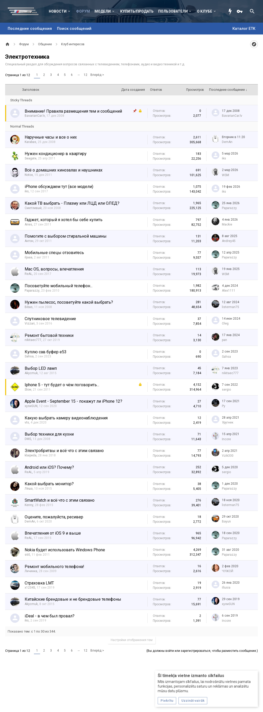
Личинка (31, 571)
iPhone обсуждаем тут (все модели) (59, 186)
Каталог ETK (243, 28)
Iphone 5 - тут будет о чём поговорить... (62, 384)
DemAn (227, 142)
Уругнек (227, 422)
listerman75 (230, 307)
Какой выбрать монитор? (49, 483)
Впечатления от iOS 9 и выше (53, 533)
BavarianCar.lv (35, 116)
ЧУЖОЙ (227, 571)
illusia (226, 587)
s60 (27, 554)
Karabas (30, 142)
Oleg (225, 323)
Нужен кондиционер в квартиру (56, 153)
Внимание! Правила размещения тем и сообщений (73, 111)
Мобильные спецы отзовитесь (54, 252)
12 (85, 75)
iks (224, 158)
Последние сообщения (30, 28)
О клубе (204, 11)
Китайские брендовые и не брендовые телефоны (73, 599)
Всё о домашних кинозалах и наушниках (63, 170)
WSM (225, 175)
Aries (28, 224)
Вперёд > (97, 75)
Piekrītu (167, 700)
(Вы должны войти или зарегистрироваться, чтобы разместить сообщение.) (202, 651)
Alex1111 (228, 290)
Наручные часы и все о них (51, 137)
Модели (103, 11)
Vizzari (30, 323)
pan (224, 340)
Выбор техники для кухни (49, 434)
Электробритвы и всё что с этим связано (64, 450)
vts (27, 422)
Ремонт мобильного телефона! (54, 566)
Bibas (29, 307)
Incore (226, 439)
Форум (83, 11)
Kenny (29, 505)
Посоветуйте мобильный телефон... (58, 285)
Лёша (29, 488)
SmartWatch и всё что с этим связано (60, 500)
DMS (28, 439)
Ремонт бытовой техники (49, 335)
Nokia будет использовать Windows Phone (65, 549)
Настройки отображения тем (132, 640)
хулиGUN (31, 406)
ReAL (28, 274)
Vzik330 (227, 455)
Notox (29, 175)
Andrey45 (229, 241)
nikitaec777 (33, 340)
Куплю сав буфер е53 (46, 351)
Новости (58, 11)
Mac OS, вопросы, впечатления (54, 269)
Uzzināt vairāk (192, 700)
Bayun (226, 521)
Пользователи (173, 11)
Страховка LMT (39, 583)
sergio (226, 389)
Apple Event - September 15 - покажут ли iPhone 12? (73, 401)
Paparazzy (229, 208)
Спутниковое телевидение (50, 318)
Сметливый (33, 208)
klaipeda (30, 455)
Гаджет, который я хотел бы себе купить (63, 219)
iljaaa (28, 257)
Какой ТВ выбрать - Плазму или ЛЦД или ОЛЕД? (72, 203)
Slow (28, 389)
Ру (223, 406)
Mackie (227, 224)
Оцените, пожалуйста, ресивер (54, 517)
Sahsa (29, 356)
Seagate (30, 158)
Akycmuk (31, 373)
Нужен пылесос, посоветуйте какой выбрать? (69, 302)
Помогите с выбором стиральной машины (66, 236)
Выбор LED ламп (41, 368)
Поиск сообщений (74, 28)
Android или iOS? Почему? (49, 467)
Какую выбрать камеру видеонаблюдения (66, 418)
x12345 (30, 587)
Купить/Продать (137, 11)
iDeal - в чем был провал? (49, 616)
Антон (29, 241)
